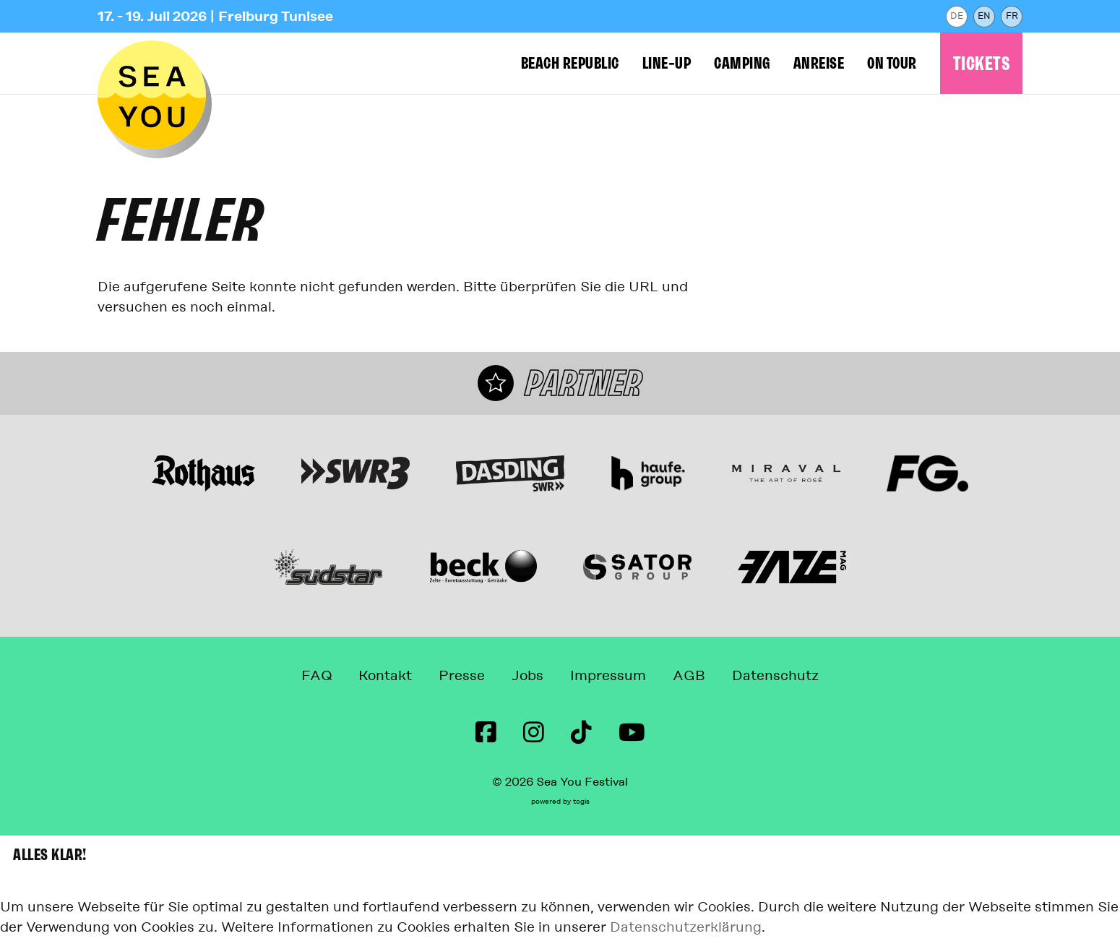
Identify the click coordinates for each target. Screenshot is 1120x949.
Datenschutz (775, 675)
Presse (462, 675)
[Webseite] (203, 473)
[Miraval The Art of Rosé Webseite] (786, 473)
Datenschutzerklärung (686, 927)
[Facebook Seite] (486, 733)
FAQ (316, 675)
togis (581, 801)
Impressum (608, 675)
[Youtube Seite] (632, 733)
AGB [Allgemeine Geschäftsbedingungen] (689, 675)
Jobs (527, 675)
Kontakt (385, 675)
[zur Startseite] (152, 94)
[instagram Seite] (534, 733)
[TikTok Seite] (581, 733)
